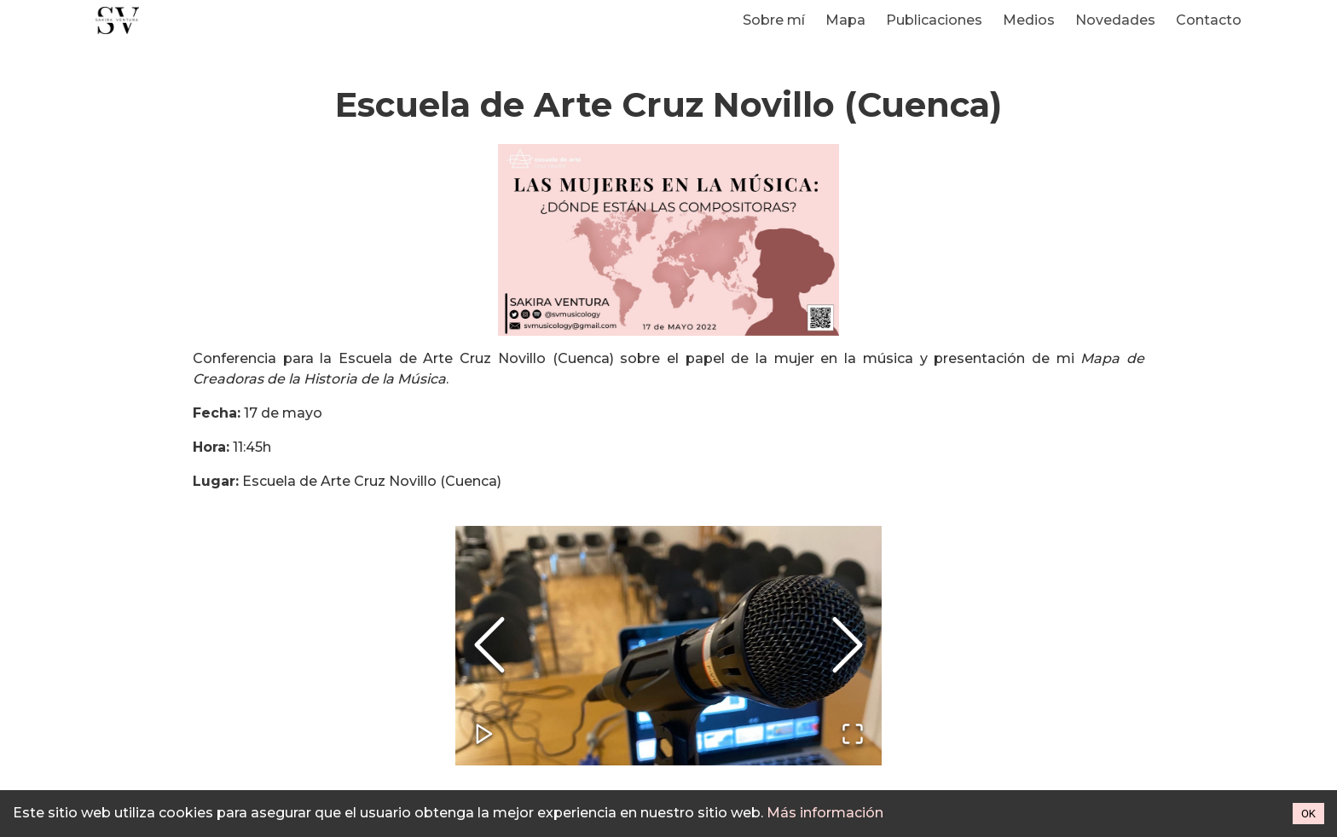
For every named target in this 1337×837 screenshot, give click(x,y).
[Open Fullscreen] (853, 735)
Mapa (845, 20)
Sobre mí (774, 20)
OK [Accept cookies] (1308, 813)
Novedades (1115, 20)
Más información (825, 813)
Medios (1029, 20)
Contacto (1209, 20)
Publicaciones (934, 20)
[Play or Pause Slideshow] (484, 735)
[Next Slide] (847, 646)
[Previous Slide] (489, 646)
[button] (668, 645)
